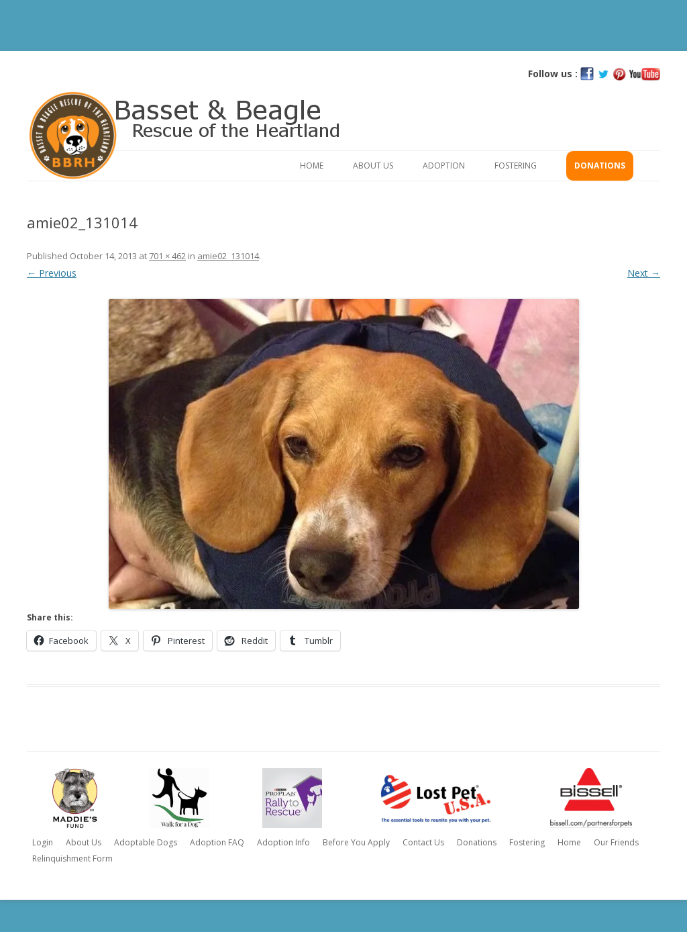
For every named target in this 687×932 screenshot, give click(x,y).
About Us (373, 165)
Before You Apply (356, 842)
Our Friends (616, 842)
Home (311, 165)
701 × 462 (167, 256)
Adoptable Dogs (145, 842)
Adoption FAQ (217, 842)
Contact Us (423, 842)
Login (42, 842)
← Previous (51, 273)
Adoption (444, 165)
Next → (643, 273)
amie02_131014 (228, 256)
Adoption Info (283, 842)
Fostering (515, 165)
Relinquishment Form (72, 858)
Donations (599, 165)
